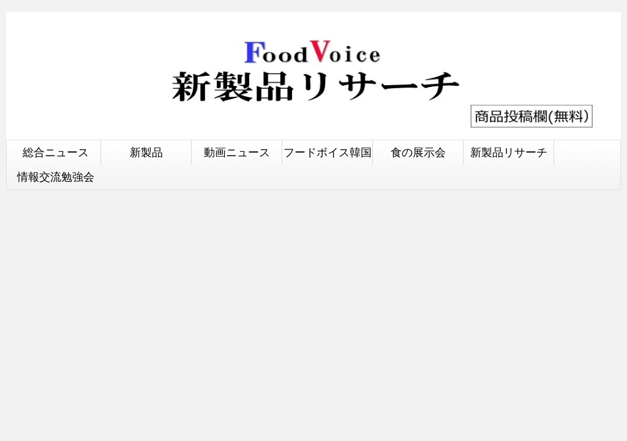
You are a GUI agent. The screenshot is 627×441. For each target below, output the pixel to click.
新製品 (146, 152)
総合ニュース (56, 152)
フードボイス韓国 (327, 152)
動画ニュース (237, 152)
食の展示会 (418, 152)
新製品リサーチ (508, 152)
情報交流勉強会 (55, 177)
